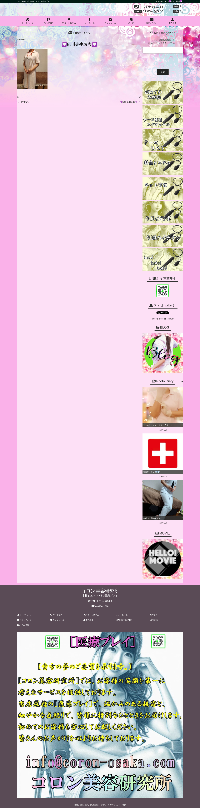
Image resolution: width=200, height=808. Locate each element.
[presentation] (162, 60)
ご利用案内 (48, 21)
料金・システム (69, 21)
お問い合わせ (152, 21)
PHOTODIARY (124, 619)
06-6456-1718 (153, 6)
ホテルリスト (24, 623)
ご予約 (131, 21)
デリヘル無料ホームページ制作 (114, 804)
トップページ (27, 21)
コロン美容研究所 (37, 7)
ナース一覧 (90, 21)
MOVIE (154, 619)
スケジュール (110, 21)
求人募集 (172, 21)
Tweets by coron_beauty (162, 318)
